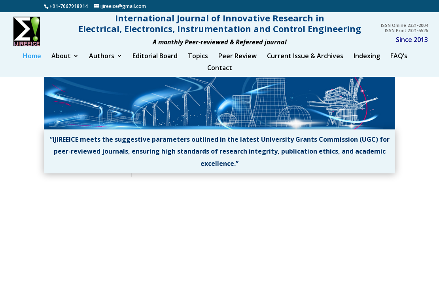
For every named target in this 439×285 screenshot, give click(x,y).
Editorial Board (155, 64)
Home (32, 64)
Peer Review (237, 64)
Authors (101, 64)
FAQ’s (398, 64)
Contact (219, 76)
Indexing (367, 64)
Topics (198, 64)
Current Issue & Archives (305, 64)
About (61, 64)
